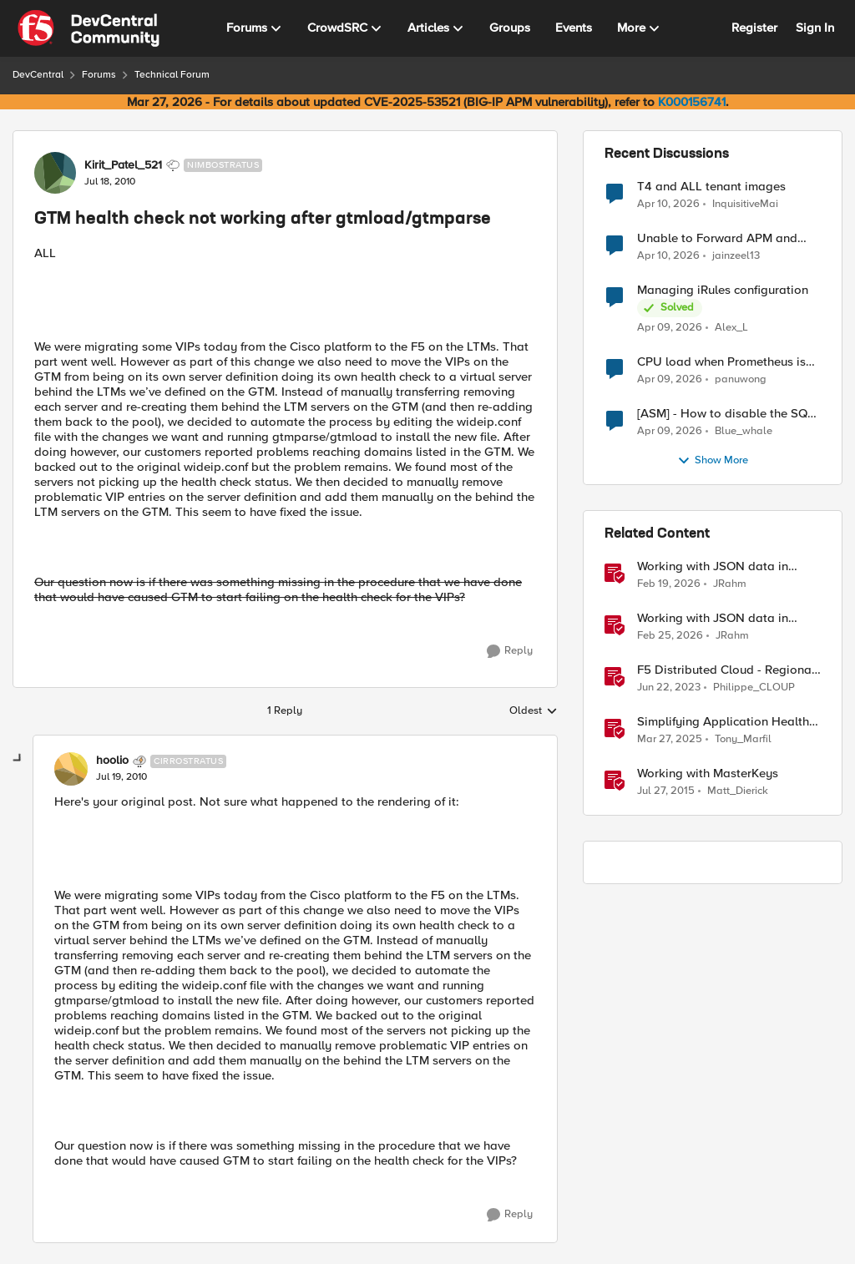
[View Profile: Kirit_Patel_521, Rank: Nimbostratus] (55, 173)
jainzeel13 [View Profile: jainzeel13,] (736, 256)
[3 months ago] (668, 203)
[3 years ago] (669, 688)
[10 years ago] (666, 791)
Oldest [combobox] (533, 711)
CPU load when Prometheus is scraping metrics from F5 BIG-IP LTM (725, 362)
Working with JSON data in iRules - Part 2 (712, 618)
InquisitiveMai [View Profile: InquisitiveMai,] (745, 203)
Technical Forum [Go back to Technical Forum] (172, 74)
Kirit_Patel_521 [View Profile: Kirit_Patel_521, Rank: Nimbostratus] (123, 165)
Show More (712, 461)
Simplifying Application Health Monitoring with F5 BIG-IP (723, 722)
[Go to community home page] (88, 28)
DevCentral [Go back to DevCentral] (38, 74)
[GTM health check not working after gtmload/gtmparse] (121, 777)
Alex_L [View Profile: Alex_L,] (731, 327)
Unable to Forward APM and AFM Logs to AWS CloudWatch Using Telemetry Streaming (722, 238)
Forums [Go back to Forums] (99, 74)
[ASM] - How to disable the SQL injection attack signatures (725, 414)
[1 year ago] (669, 739)
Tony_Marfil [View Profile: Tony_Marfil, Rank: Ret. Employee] (743, 739)
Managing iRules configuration (722, 290)
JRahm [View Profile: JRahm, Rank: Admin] (729, 584)
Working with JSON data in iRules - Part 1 (712, 566)
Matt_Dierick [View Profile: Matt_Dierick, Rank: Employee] (737, 791)
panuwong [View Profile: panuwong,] (740, 379)
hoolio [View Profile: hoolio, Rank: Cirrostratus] (112, 760)
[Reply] (509, 651)
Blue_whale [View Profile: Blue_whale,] (743, 431)
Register (754, 27)
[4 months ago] (669, 584)
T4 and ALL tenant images (711, 186)
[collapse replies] (18, 759)
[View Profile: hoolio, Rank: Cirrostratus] (71, 769)
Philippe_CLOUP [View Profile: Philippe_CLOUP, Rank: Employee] (754, 687)
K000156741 (692, 101)
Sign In (815, 27)
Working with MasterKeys (707, 773)
